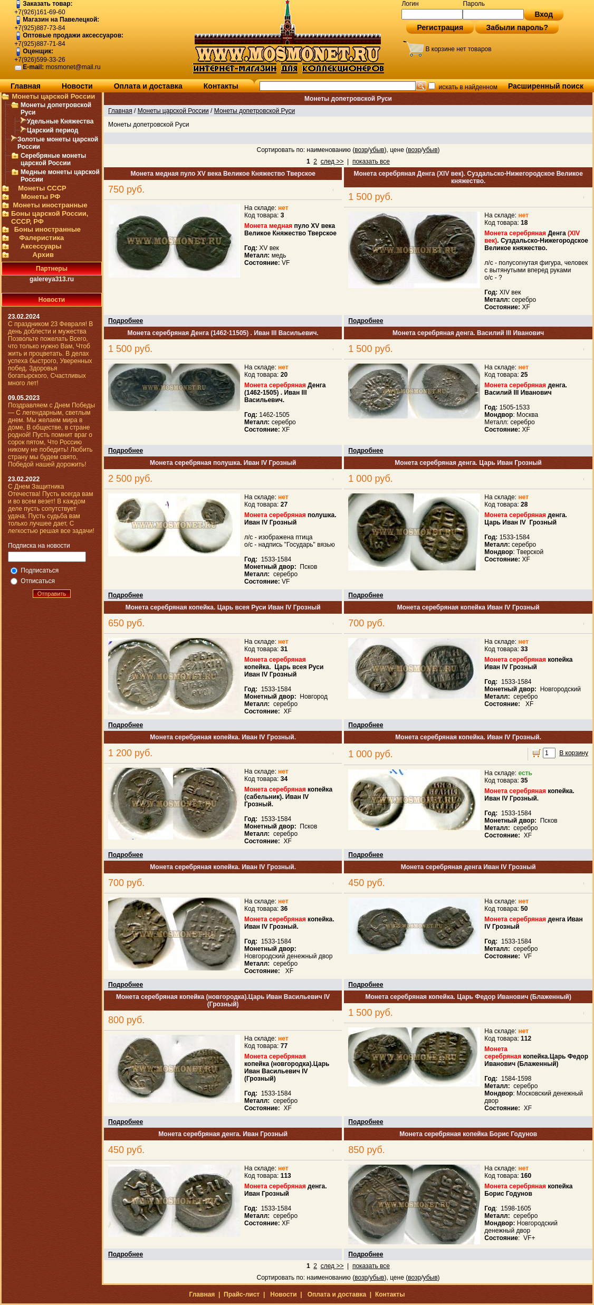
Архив (43, 255)
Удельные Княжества (60, 121)
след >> (332, 161)
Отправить (51, 593)
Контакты (221, 86)
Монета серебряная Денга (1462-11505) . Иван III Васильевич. (223, 333)
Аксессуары (41, 246)
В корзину (573, 753)
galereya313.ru (52, 279)
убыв (376, 150)
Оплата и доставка (148, 86)
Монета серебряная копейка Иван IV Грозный (468, 607)
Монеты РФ (40, 197)
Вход (543, 14)
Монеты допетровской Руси (254, 111)
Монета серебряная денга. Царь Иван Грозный (468, 462)
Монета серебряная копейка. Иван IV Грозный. (223, 737)
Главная (26, 86)
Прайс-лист (242, 1294)
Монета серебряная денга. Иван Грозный (223, 1134)
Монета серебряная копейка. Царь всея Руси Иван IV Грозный (223, 607)
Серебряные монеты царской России (53, 159)
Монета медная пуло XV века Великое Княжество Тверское (222, 173)
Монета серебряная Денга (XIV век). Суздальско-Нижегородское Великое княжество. (467, 177)
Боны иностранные (47, 229)
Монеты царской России (53, 96)
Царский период (52, 130)
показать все (371, 161)
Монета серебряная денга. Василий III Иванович (468, 333)
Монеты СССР (42, 188)
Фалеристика (41, 238)
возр (361, 150)
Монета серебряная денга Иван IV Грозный (468, 867)
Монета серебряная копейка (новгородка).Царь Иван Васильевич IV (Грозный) (223, 1000)
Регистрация (440, 27)
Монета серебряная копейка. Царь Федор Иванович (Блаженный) (468, 997)
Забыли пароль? (517, 27)
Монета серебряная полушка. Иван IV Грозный (223, 462)
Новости (77, 86)
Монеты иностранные (50, 205)
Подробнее (125, 321)
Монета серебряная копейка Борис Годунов (468, 1134)
